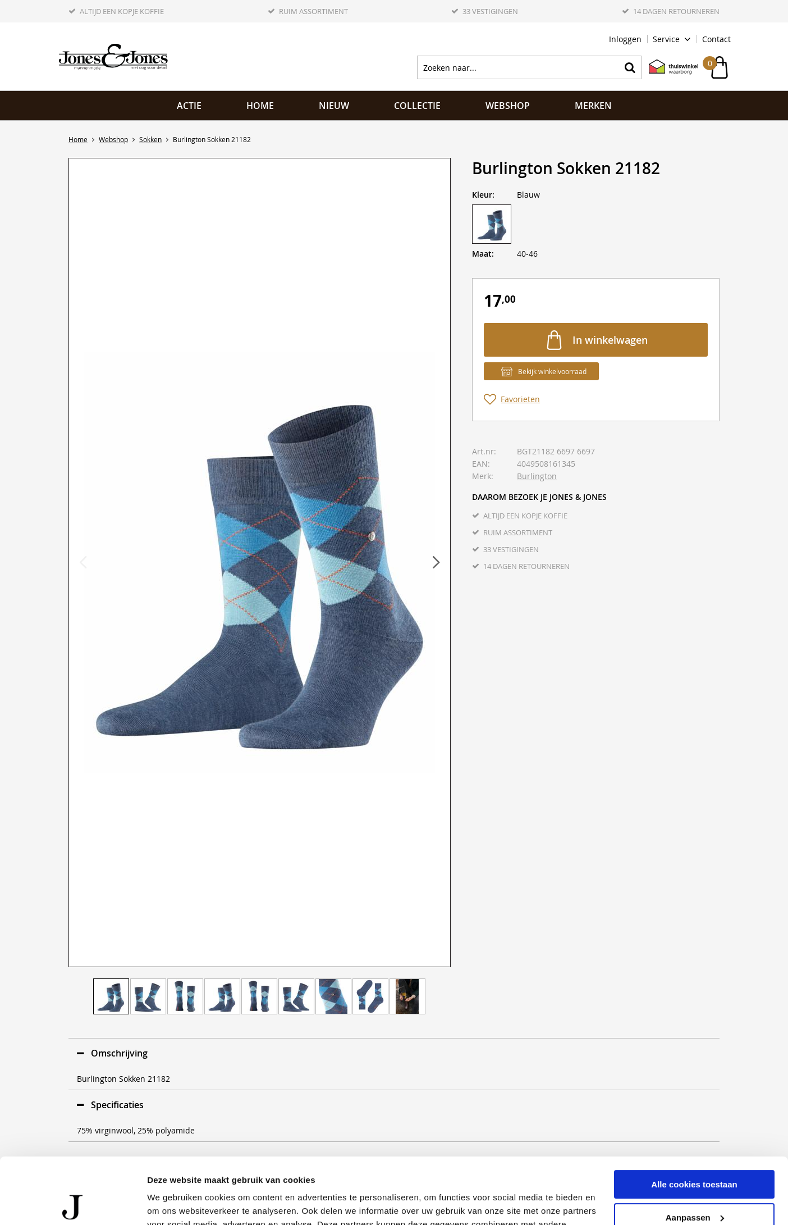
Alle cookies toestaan (694, 1118)
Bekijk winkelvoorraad (552, 371)
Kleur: (483, 194)
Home (260, 105)
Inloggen (625, 39)
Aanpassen (695, 1151)
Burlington (537, 476)
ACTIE (189, 105)
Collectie (417, 105)
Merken (593, 105)
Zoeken (630, 67)
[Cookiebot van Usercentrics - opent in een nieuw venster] (73, 1203)
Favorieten (520, 399)
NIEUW (334, 105)
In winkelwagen (610, 340)
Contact (716, 39)
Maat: (483, 253)
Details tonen (173, 1203)
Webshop (507, 105)
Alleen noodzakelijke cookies (694, 1184)
